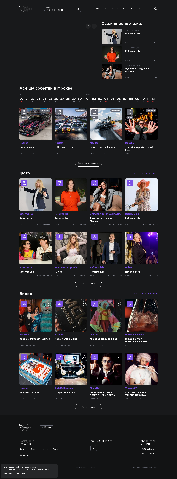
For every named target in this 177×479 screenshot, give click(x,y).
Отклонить (21, 474)
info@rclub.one (147, 449)
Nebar (128, 267)
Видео (105, 9)
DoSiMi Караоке (64, 388)
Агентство (91, 467)
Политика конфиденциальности (145, 467)
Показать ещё (88, 284)
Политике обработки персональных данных (33, 469)
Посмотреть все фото (145, 173)
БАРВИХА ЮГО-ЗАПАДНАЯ (106, 214)
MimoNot (24, 335)
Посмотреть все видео (144, 294)
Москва (23, 143)
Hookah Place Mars (136, 335)
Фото (97, 9)
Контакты (135, 9)
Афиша (124, 9)
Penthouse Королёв (66, 267)
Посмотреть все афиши (88, 163)
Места (115, 9)
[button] (88, 26)
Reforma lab (26, 214)
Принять (8, 474)
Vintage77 (131, 388)
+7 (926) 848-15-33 (54, 10)
